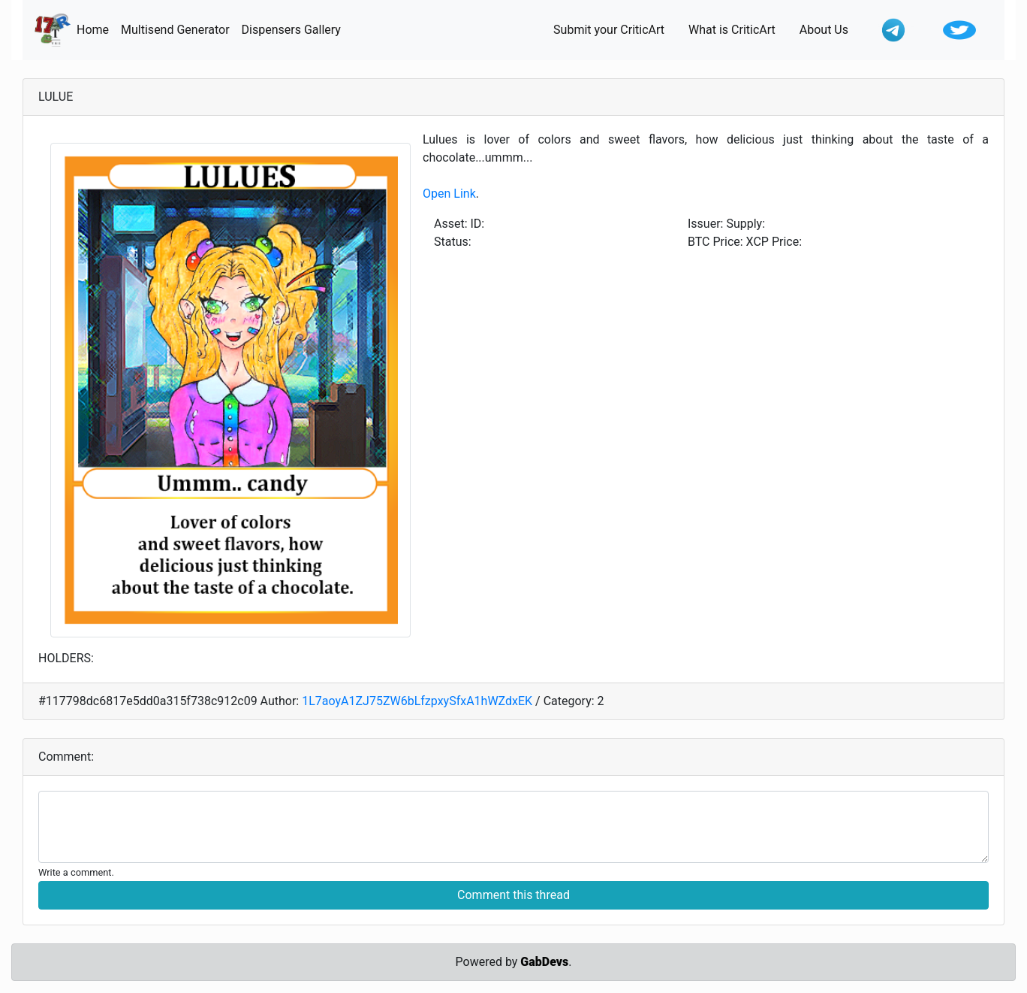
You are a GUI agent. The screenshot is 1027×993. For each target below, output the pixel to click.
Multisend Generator (178, 29)
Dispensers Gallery (294, 29)
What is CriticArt (738, 29)
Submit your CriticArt (614, 29)
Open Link (449, 193)
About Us (830, 29)
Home (96, 29)
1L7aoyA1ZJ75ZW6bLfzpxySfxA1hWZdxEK (417, 701)
